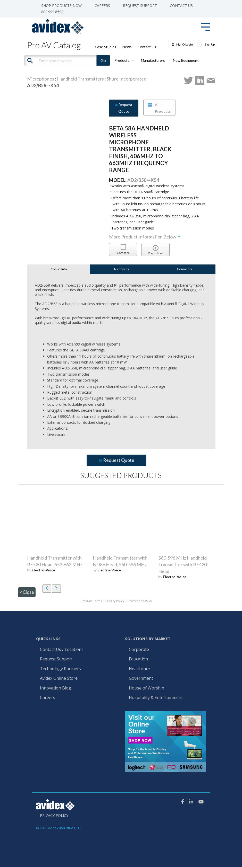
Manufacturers (153, 60)
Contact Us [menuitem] (181, 5)
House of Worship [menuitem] (146, 688)
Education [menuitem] (138, 659)
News (127, 47)
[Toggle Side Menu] (205, 26)
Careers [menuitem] (102, 5)
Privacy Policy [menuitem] (54, 815)
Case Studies (105, 47)
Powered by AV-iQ (140, 601)
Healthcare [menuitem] (139, 668)
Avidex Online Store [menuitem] (59, 678)
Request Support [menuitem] (140, 5)
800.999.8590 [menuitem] (52, 12)
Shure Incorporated (126, 79)
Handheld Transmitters (80, 79)
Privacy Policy (114, 601)
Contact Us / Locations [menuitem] (62, 649)
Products (123, 60)
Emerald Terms (91, 601)
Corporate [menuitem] (139, 649)
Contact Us (147, 47)
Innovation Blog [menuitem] (55, 688)
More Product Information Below (145, 237)
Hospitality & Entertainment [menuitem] (156, 697)
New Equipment (186, 60)
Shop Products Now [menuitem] (61, 5)
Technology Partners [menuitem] (60, 668)
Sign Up (210, 44)
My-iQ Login (184, 44)
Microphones (40, 79)
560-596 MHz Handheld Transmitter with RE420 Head (182, 564)
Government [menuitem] (141, 678)
